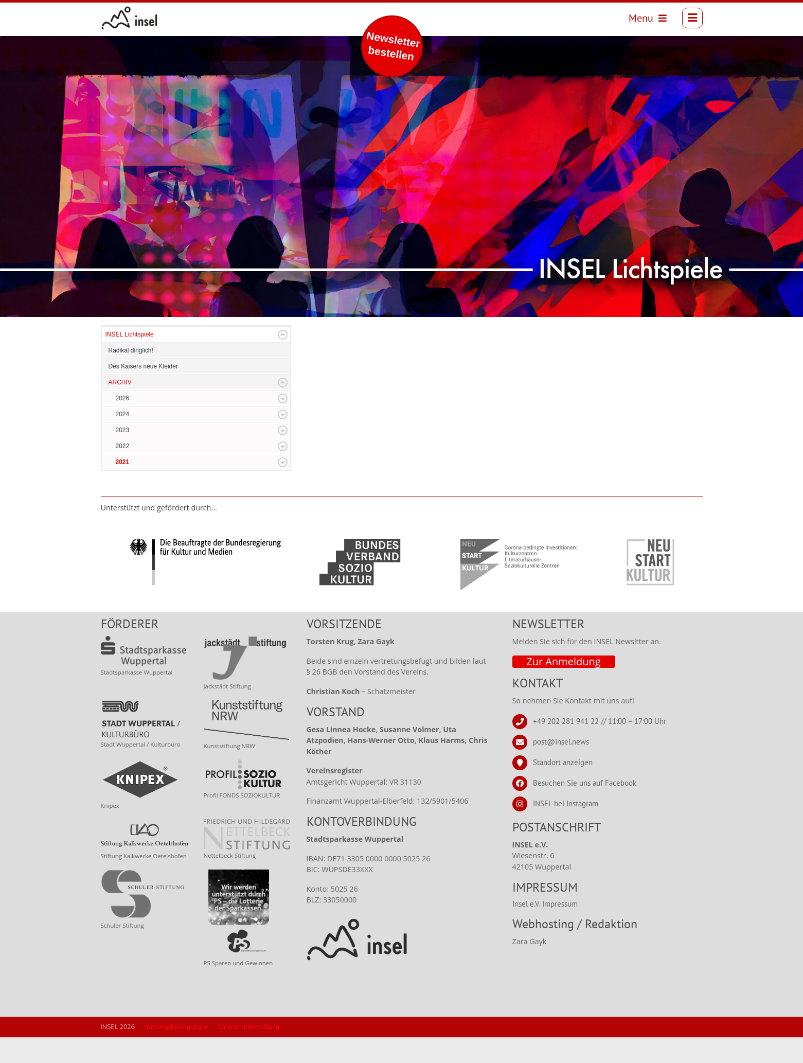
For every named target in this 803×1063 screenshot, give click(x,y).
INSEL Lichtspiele (129, 360)
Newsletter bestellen (393, 46)
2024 (123, 440)
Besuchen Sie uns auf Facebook (584, 808)
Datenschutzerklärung (248, 1052)
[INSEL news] (135, 21)
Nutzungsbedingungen (176, 1052)
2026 (123, 424)
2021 (123, 487)
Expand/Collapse (283, 360)
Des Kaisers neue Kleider (143, 392)
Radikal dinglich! (131, 376)
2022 (123, 471)
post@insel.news (561, 767)
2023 (123, 455)
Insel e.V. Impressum (545, 929)
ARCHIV (120, 408)
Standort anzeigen (563, 788)
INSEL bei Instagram (565, 829)
